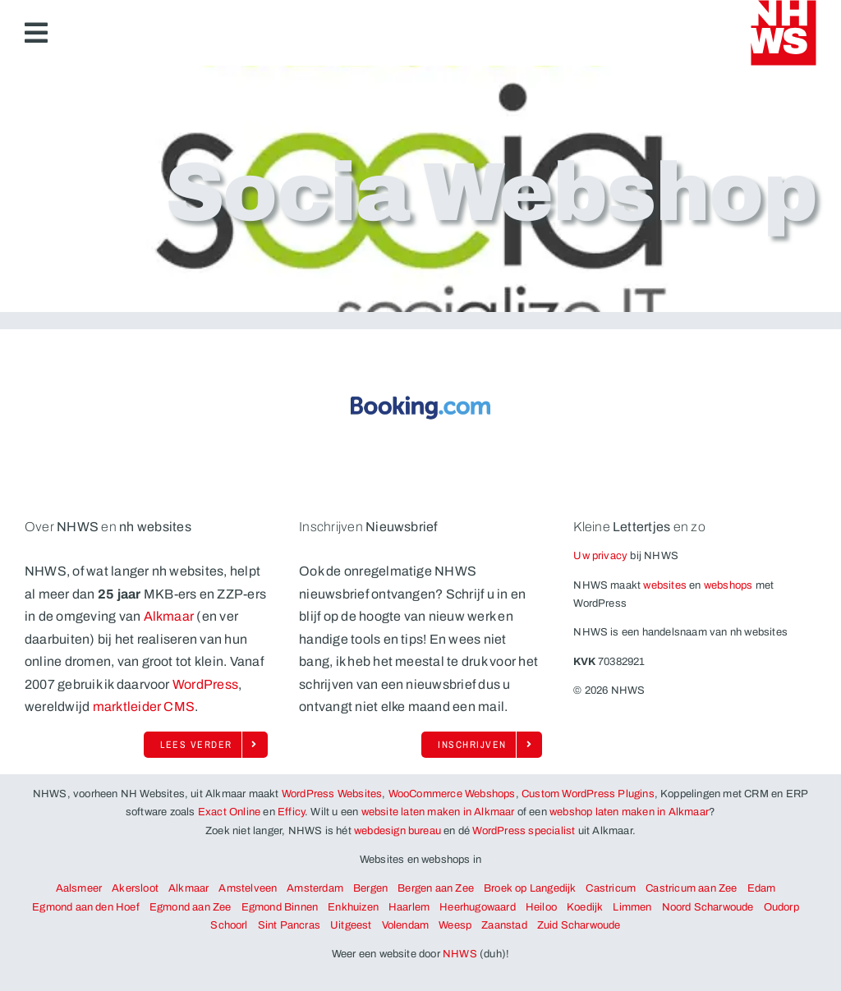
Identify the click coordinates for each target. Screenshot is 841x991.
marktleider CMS (144, 706)
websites (665, 585)
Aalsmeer (79, 888)
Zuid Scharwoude (579, 925)
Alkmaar (169, 616)
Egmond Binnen (280, 907)
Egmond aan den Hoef (86, 907)
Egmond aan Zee (190, 907)
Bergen (370, 888)
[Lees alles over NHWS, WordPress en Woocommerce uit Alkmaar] (206, 745)
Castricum (611, 888)
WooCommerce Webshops (452, 794)
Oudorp (781, 907)
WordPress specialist (523, 831)
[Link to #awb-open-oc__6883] (36, 33)
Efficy (291, 812)
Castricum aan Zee (691, 888)
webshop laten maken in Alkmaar (629, 812)
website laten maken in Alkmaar (438, 812)
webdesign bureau (397, 831)
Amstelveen (247, 888)
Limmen (632, 907)
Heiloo (541, 907)
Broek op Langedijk (530, 888)
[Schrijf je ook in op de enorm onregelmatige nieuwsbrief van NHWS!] (481, 745)
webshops (728, 585)
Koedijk (585, 907)
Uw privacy (600, 556)
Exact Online (229, 812)
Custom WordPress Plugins (588, 794)
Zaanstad (504, 925)
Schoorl (228, 925)
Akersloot (135, 888)
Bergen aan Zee (436, 888)
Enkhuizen (353, 907)
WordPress (205, 684)
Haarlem (409, 907)
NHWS (460, 954)
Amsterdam (315, 888)
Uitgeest (351, 925)
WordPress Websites (332, 794)
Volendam (406, 925)
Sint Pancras (289, 925)
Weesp (455, 925)
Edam (761, 888)
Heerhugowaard (477, 907)
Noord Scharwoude (708, 907)
